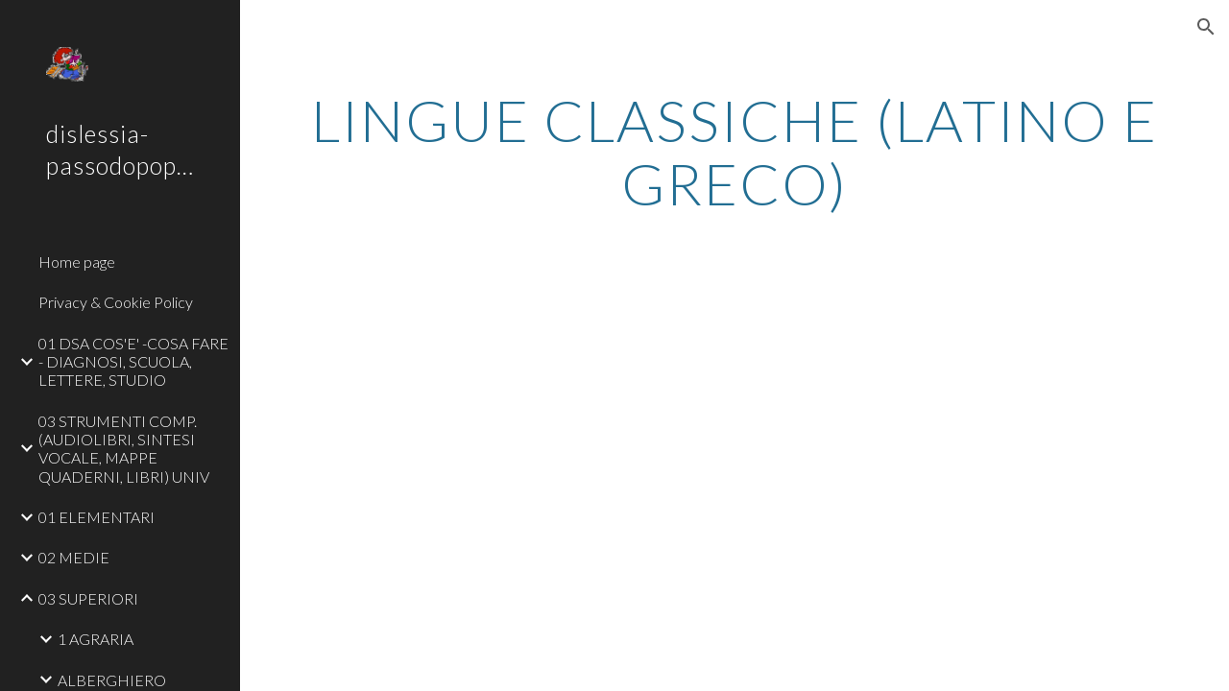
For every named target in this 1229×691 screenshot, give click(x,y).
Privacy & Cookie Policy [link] (115, 302)
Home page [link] (76, 261)
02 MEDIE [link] (73, 557)
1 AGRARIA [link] (95, 639)
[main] (735, 152)
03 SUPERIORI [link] (88, 598)
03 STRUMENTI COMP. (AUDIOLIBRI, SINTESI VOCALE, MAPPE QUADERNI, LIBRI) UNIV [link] (123, 449)
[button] (1206, 27)
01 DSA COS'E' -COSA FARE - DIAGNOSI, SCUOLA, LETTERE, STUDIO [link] (133, 362)
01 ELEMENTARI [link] (96, 517)
